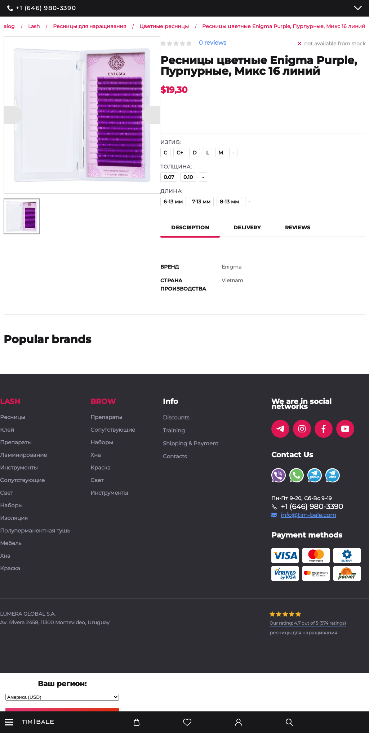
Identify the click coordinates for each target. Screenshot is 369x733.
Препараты (16, 442)
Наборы (11, 505)
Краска (10, 568)
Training (174, 430)
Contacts (175, 456)
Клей (7, 430)
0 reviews (212, 43)
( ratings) (308, 623)
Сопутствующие (22, 480)
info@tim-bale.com (308, 515)
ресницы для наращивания (303, 632)
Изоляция (14, 518)
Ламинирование (23, 455)
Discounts (176, 418)
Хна (5, 556)
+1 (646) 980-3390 (46, 8)
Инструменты (19, 468)
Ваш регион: (62, 683)
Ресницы (12, 417)
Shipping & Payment (190, 443)
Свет (6, 493)
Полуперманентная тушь (35, 531)
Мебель (10, 543)
